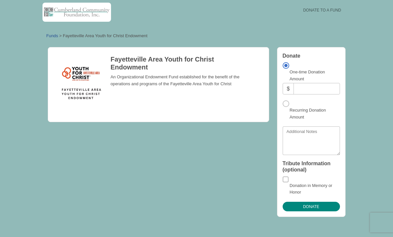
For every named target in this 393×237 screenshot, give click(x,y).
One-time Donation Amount (307, 75)
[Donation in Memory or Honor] (286, 179)
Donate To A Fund (322, 10)
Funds (52, 35)
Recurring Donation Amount (308, 113)
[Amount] (317, 88)
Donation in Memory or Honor (311, 189)
